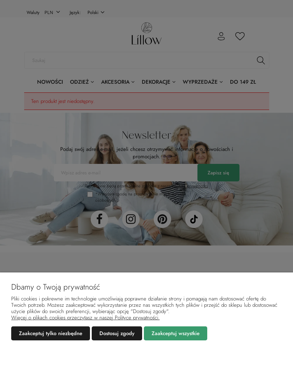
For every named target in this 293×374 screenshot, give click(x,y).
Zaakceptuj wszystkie (176, 333)
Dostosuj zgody (116, 333)
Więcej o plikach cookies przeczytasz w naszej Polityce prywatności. (85, 317)
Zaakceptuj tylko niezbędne (50, 333)
